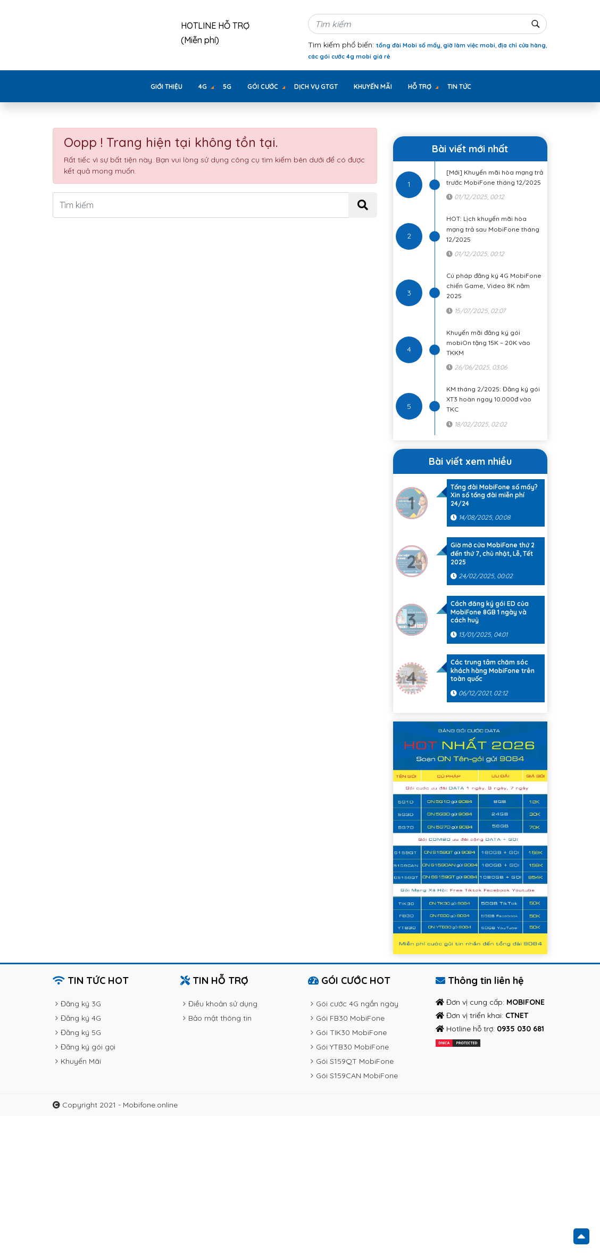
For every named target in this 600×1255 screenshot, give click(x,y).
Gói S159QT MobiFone (355, 1061)
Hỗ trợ (419, 87)
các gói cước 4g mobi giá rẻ (349, 56)
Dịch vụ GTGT (316, 87)
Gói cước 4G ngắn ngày (357, 1003)
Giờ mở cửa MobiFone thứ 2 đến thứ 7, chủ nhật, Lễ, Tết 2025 (493, 553)
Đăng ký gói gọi (88, 1047)
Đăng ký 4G (81, 1018)
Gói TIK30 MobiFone (351, 1032)
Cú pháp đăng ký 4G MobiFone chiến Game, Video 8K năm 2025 (493, 286)
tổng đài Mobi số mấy (408, 45)
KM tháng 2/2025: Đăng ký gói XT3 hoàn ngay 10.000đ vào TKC (493, 399)
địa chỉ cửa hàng (522, 45)
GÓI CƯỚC (262, 87)
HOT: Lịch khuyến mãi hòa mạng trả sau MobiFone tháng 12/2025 (492, 229)
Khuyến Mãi (373, 87)
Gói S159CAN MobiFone (357, 1075)
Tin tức (459, 87)
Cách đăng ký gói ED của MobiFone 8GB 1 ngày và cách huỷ (490, 612)
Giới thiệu (166, 87)
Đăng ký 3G (81, 1003)
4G (202, 87)
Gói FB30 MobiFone (350, 1018)
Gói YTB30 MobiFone (352, 1047)
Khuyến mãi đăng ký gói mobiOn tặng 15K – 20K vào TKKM (488, 343)
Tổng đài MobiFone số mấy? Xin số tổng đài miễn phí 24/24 (494, 495)
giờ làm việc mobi (469, 45)
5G (227, 87)
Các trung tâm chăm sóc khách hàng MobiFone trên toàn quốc (493, 670)
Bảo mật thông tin (220, 1018)
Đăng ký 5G (81, 1032)
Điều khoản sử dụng (222, 1003)
